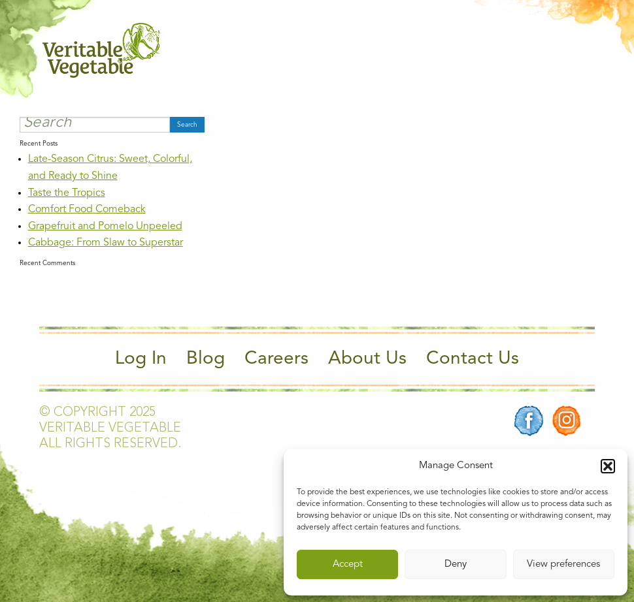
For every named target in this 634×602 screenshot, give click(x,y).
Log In (141, 359)
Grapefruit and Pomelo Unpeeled (105, 226)
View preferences (563, 564)
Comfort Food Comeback (87, 209)
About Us (367, 359)
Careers (276, 359)
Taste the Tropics (66, 193)
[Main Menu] (584, 50)
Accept (348, 564)
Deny (455, 564)
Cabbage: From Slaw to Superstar (105, 243)
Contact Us (472, 359)
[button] (607, 466)
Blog (205, 359)
